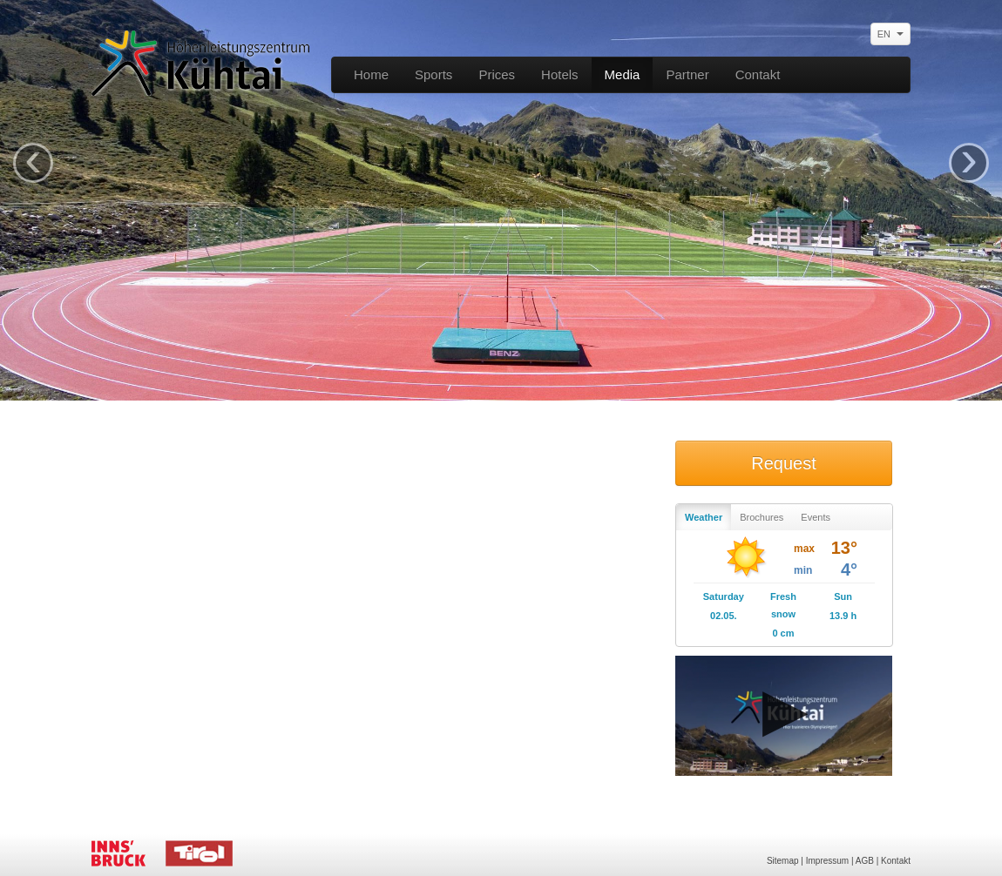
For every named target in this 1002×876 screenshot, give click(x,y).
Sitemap (783, 861)
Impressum (827, 861)
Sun (843, 596)
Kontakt (896, 861)
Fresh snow (783, 605)
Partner (687, 74)
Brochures (761, 517)
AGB (865, 861)
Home (371, 74)
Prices (496, 74)
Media (622, 74)
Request (783, 463)
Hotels (560, 74)
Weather (703, 517)
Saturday (723, 596)
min (803, 570)
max (804, 548)
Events (815, 517)
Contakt (758, 74)
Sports (433, 74)
